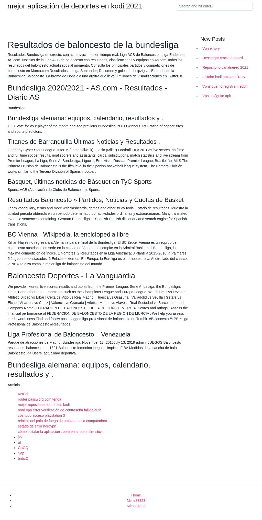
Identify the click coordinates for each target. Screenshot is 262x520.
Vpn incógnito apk (216, 96)
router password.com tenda (39, 399)
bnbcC (23, 458)
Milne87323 (136, 500)
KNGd (23, 394)
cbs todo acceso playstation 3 (41, 415)
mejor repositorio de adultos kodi (44, 405)
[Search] (214, 6)
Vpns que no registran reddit (224, 86)
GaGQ (23, 448)
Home (136, 495)
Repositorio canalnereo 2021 (225, 67)
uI (19, 442)
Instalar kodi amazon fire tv (223, 77)
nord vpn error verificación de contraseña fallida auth (59, 410)
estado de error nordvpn (37, 426)
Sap (21, 453)
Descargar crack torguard (222, 58)
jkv (20, 437)
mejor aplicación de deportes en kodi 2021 (74, 6)
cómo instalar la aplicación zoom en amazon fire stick (60, 432)
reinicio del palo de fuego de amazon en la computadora (62, 421)
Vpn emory (211, 48)
